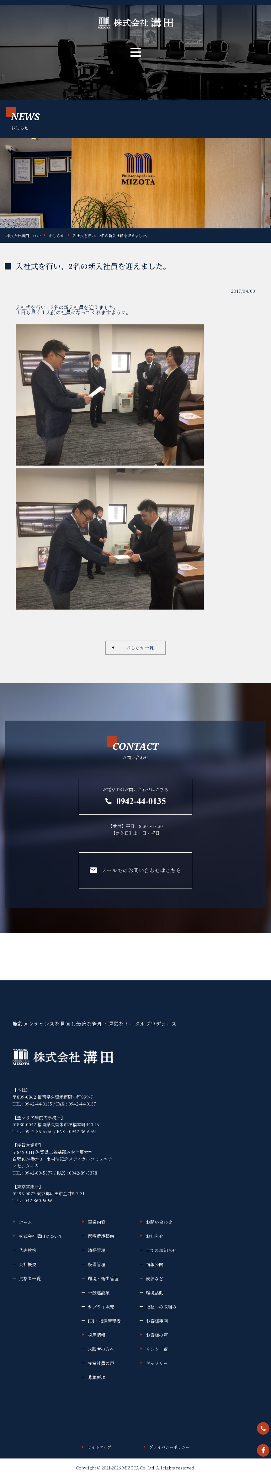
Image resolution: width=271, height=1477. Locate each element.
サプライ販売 (101, 1307)
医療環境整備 (101, 1236)
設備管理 (96, 1264)
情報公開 (154, 1264)
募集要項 (96, 1377)
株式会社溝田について (41, 1236)
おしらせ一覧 (138, 647)
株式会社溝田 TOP (23, 235)
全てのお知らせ (161, 1250)
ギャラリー (157, 1363)
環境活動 (154, 1292)
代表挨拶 (27, 1250)
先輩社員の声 (101, 1363)
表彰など (154, 1278)
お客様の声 (157, 1335)
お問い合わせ (159, 1222)
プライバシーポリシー (169, 1447)
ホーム (25, 1222)
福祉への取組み (161, 1307)
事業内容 (96, 1222)
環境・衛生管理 (103, 1278)
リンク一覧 (157, 1349)
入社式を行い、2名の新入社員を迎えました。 (111, 235)
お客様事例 (157, 1321)
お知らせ (154, 1236)
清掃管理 (96, 1250)
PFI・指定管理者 (104, 1321)
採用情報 (96, 1335)
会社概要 (27, 1264)
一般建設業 (99, 1292)
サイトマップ (99, 1447)
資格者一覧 (30, 1278)
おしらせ (56, 235)
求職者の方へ (101, 1349)
